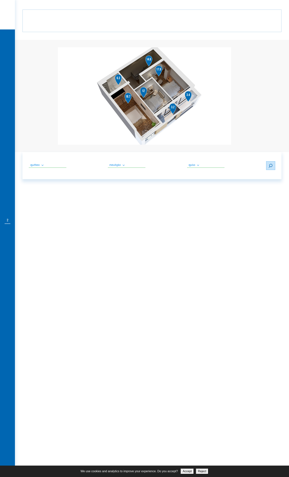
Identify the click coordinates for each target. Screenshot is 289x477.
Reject (202, 471)
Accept (187, 471)
